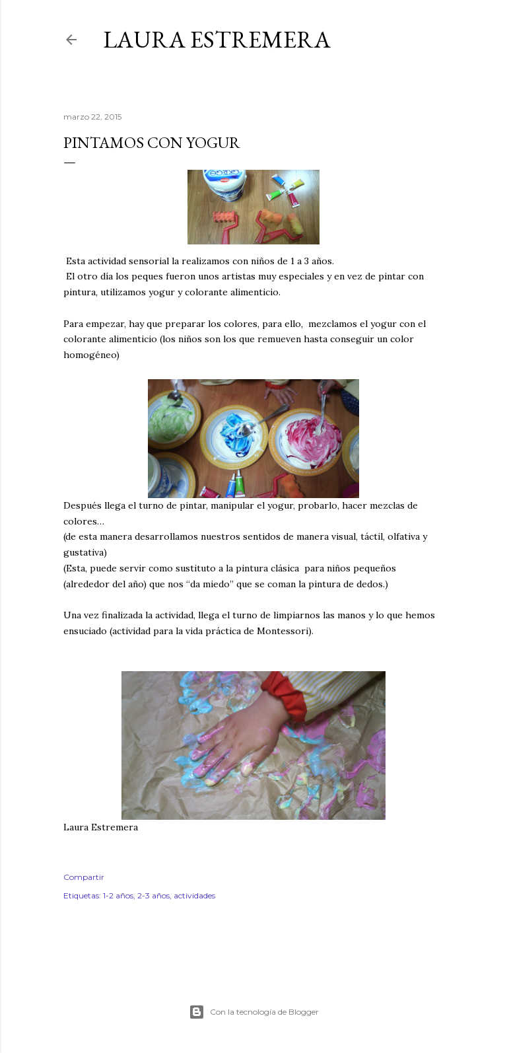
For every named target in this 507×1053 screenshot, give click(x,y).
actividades (194, 895)
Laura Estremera (217, 39)
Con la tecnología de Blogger (254, 1012)
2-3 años (153, 895)
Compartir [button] (83, 877)
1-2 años (118, 895)
